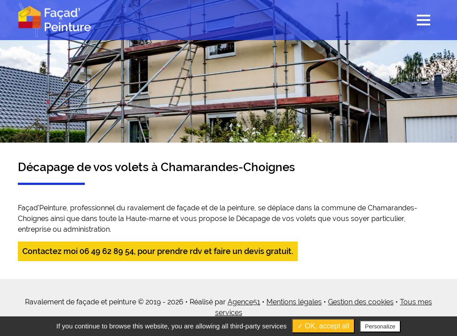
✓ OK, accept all (323, 326)
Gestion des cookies (361, 302)
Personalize (380, 326)
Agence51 (244, 302)
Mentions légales (294, 302)
